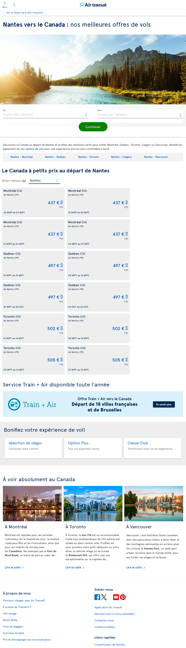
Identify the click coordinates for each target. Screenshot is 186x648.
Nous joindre (107, 583)
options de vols (34, 149)
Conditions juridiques (16, 589)
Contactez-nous (104, 526)
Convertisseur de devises (109, 550)
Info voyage (9, 519)
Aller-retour (11, 180)
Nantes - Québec (55, 157)
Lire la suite (13, 473)
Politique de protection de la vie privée (27, 595)
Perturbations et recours (18, 569)
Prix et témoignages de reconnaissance (27, 545)
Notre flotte (10, 525)
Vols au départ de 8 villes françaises (24, 12)
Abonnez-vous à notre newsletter (114, 519)
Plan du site (101, 563)
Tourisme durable (13, 538)
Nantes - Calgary (121, 157)
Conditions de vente (15, 582)
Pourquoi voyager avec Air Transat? (24, 506)
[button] (93, 126)
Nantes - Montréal (22, 157)
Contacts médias (104, 532)
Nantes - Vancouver (156, 157)
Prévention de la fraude (17, 632)
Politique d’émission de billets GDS (24, 608)
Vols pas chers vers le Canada (112, 556)
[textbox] (46, 114)
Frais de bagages (13, 532)
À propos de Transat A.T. (17, 512)
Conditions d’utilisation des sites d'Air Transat (30, 576)
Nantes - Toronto (88, 157)
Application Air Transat (108, 513)
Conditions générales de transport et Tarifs (29, 615)
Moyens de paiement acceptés (21, 602)
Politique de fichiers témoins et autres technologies (34, 563)
